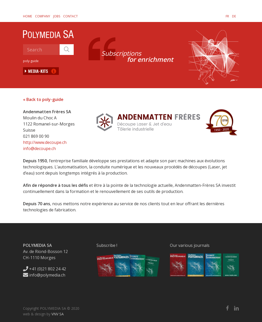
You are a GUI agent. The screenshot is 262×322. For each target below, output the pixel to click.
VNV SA (57, 314)
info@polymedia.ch (44, 275)
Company (42, 16)
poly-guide (31, 61)
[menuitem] (227, 16)
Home (27, 16)
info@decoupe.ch (39, 148)
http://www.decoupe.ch (45, 142)
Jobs (56, 16)
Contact (70, 16)
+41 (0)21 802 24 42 (44, 269)
